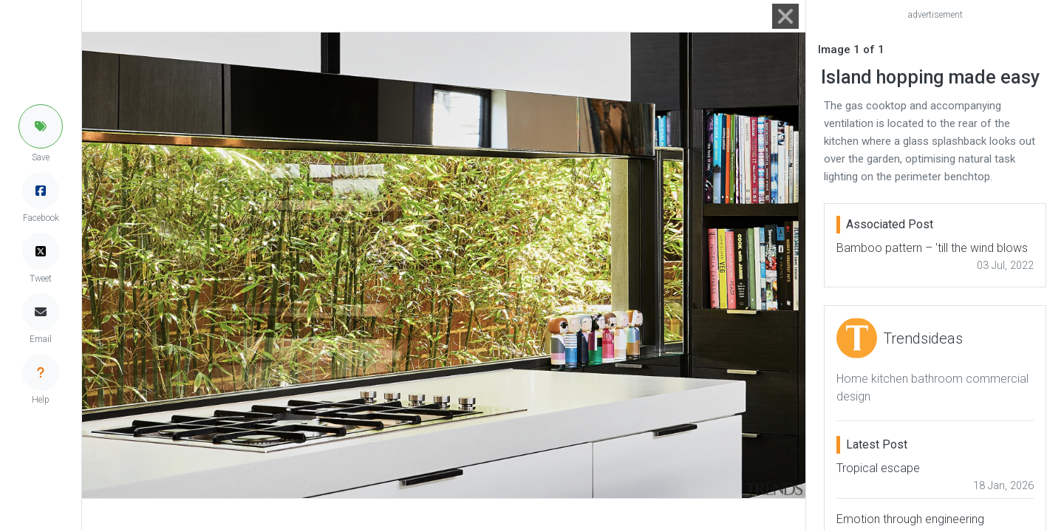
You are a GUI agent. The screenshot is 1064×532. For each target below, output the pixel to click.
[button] (40, 126)
